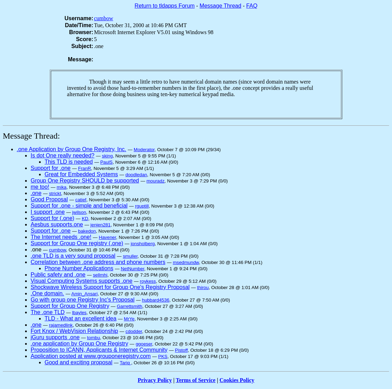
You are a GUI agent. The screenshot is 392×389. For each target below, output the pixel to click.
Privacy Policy (155, 380)
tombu (93, 337)
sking (107, 155)
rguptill (142, 206)
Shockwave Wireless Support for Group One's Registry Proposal (110, 287)
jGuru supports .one (55, 337)
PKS (162, 356)
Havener (107, 237)
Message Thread (220, 6)
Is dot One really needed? (62, 155)
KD (85, 218)
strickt (55, 193)
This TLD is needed (69, 162)
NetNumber (132, 268)
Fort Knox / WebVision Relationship (74, 331)
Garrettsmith (129, 306)
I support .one (48, 212)
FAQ (251, 6)
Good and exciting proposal (78, 362)
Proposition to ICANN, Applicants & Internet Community (99, 350)
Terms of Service (195, 380)
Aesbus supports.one (57, 224)
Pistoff (181, 350)
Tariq (125, 362)
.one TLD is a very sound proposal (73, 256)
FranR (84, 168)
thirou (203, 287)
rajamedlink (61, 325)
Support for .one (51, 168)
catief (80, 199)
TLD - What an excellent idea (80, 318)
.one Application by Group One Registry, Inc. (71, 149)
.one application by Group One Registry (79, 344)
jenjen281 (101, 224)
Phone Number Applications (79, 268)
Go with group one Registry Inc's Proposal (82, 300)
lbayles (79, 312)
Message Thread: (31, 135)
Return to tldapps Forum (165, 6)
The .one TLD (48, 312)
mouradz (156, 181)
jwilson (79, 212)
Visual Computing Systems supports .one (81, 281)
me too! (40, 187)
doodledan (136, 174)
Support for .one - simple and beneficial (79, 206)
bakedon (87, 231)
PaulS (106, 162)
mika (61, 187)
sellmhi (100, 275)
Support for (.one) (52, 218)
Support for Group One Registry (70, 306)
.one (36, 193)
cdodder (134, 331)
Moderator (144, 149)
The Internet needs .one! (61, 237)
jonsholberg (143, 243)
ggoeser (144, 344)
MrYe (129, 318)
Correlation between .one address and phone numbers (98, 262)
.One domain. (47, 293)
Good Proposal (49, 199)
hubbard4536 (156, 300)
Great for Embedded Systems (81, 174)
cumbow (103, 18)
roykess (148, 281)
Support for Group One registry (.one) (77, 243)
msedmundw (186, 262)
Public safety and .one (58, 275)
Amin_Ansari (84, 293)
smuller (130, 256)
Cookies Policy (237, 380)
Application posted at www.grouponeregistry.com (91, 356)
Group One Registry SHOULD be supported (85, 181)
